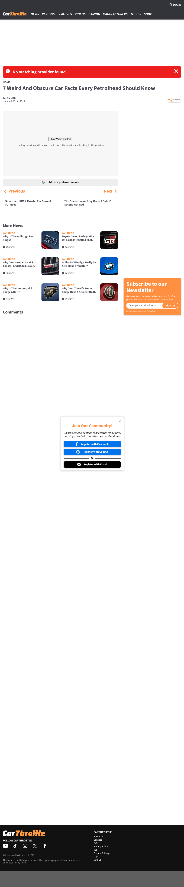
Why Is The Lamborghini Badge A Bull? (17, 290)
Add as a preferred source (60, 182)
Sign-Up (97, 860)
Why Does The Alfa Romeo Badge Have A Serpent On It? (79, 290)
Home (6, 82)
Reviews (48, 14)
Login (96, 856)
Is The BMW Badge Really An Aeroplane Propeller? (79, 264)
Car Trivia (10, 233)
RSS (95, 850)
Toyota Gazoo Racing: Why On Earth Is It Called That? (78, 238)
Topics (135, 14)
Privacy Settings (101, 853)
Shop (148, 14)
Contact (97, 840)
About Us (98, 836)
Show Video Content (60, 139)
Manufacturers (115, 14)
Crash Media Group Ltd (17, 855)
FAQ (95, 843)
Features (64, 14)
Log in (175, 5)
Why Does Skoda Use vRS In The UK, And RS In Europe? (19, 264)
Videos (80, 14)
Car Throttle (9, 98)
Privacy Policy (151, 311)
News (35, 14)
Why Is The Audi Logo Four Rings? (19, 238)
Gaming (94, 14)
